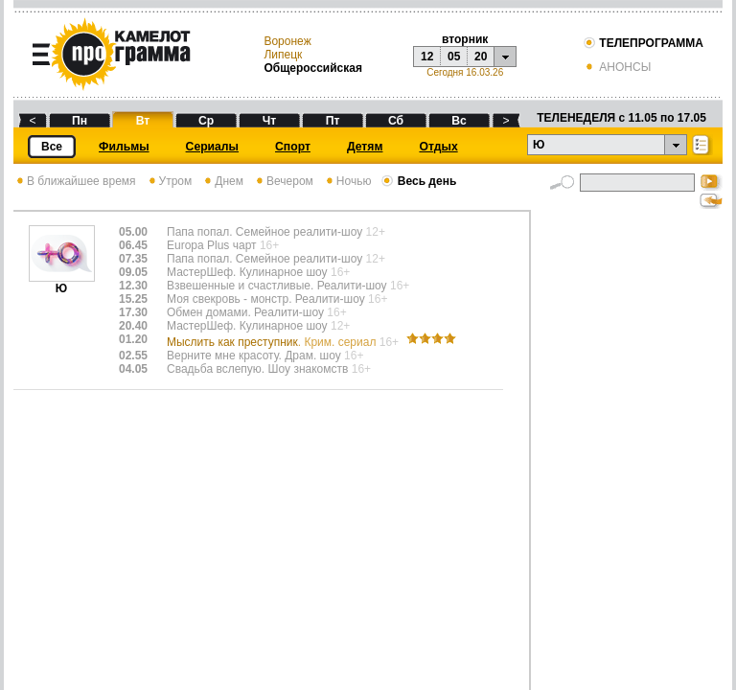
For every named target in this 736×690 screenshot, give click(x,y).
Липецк (283, 54)
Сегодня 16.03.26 (464, 72)
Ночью (347, 181)
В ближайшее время (74, 181)
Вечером (283, 181)
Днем (222, 181)
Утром (169, 181)
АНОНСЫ (617, 67)
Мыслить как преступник (284, 342)
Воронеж (287, 41)
